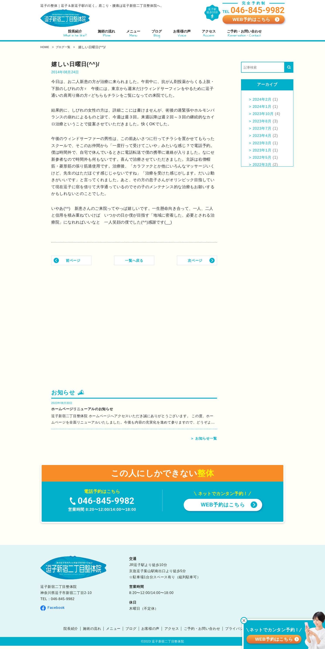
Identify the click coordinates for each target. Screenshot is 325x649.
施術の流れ (92, 632)
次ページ (195, 260)
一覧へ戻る (134, 260)
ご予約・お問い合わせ (202, 632)
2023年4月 (263, 135)
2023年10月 (264, 114)
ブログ (130, 632)
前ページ (73, 260)
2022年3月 (263, 164)
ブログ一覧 (68, 47)
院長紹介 (70, 632)
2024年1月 (263, 106)
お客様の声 (150, 632)
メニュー (113, 632)
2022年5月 (263, 157)
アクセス (171, 632)
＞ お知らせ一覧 (202, 441)
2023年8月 (263, 121)
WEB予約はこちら (251, 19)
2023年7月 (263, 128)
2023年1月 (263, 150)
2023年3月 (263, 143)
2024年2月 (263, 99)
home (45, 47)
